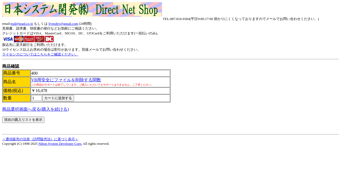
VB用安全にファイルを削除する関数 (66, 80)
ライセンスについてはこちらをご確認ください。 (40, 54)
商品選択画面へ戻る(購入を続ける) (35, 109)
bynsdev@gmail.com (63, 24)
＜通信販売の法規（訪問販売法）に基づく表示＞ (40, 139)
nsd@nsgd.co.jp (22, 24)
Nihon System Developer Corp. (60, 144)
